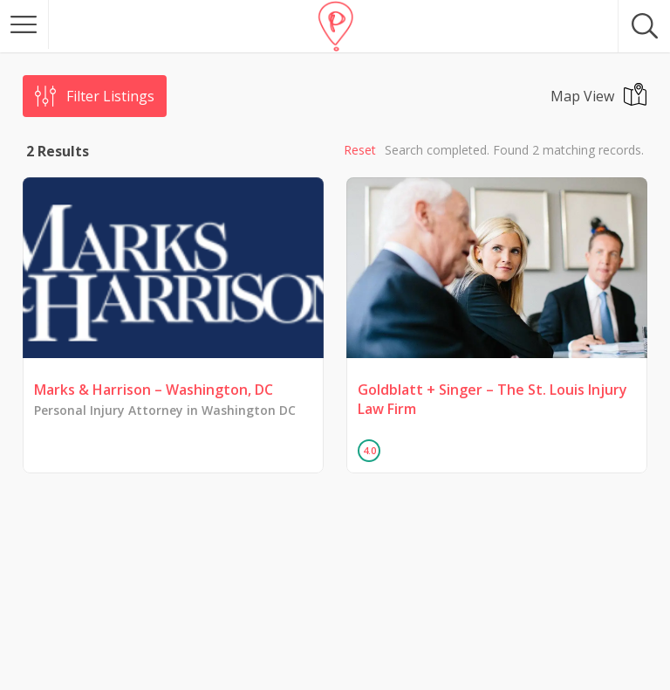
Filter (110, 96)
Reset (360, 149)
